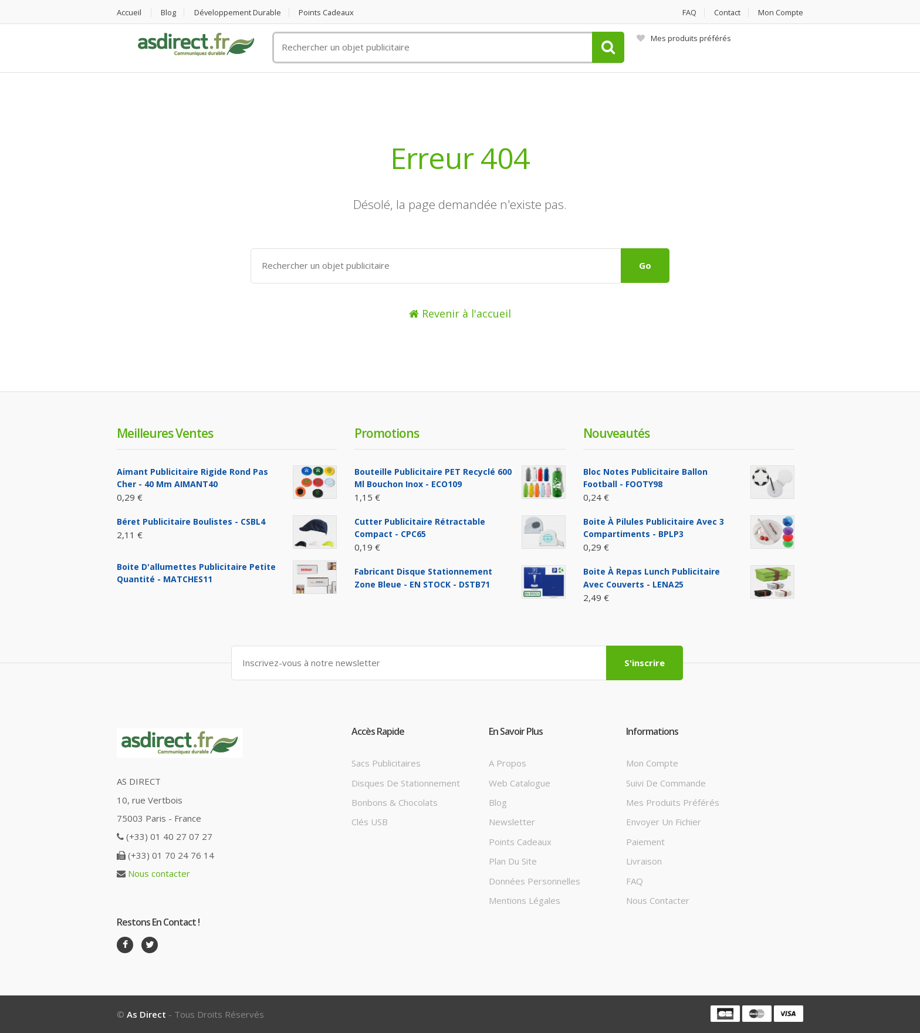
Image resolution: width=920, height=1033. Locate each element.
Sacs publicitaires (386, 763)
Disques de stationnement (405, 782)
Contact (726, 12)
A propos (507, 763)
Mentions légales (524, 900)
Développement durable (239, 12)
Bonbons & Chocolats (394, 802)
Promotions (386, 433)
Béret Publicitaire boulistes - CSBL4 (191, 521)
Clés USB (369, 822)
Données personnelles (534, 881)
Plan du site (513, 861)
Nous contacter (159, 873)
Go (645, 265)
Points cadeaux (329, 12)
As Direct (146, 1014)
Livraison (644, 861)
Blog (169, 12)
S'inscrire (644, 663)
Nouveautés (616, 433)
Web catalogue (519, 782)
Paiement (645, 842)
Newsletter (512, 822)
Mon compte (780, 12)
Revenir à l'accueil (460, 313)
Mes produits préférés (684, 38)
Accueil (129, 12)
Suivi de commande (666, 782)
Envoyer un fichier (663, 822)
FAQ (688, 12)
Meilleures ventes (165, 433)
